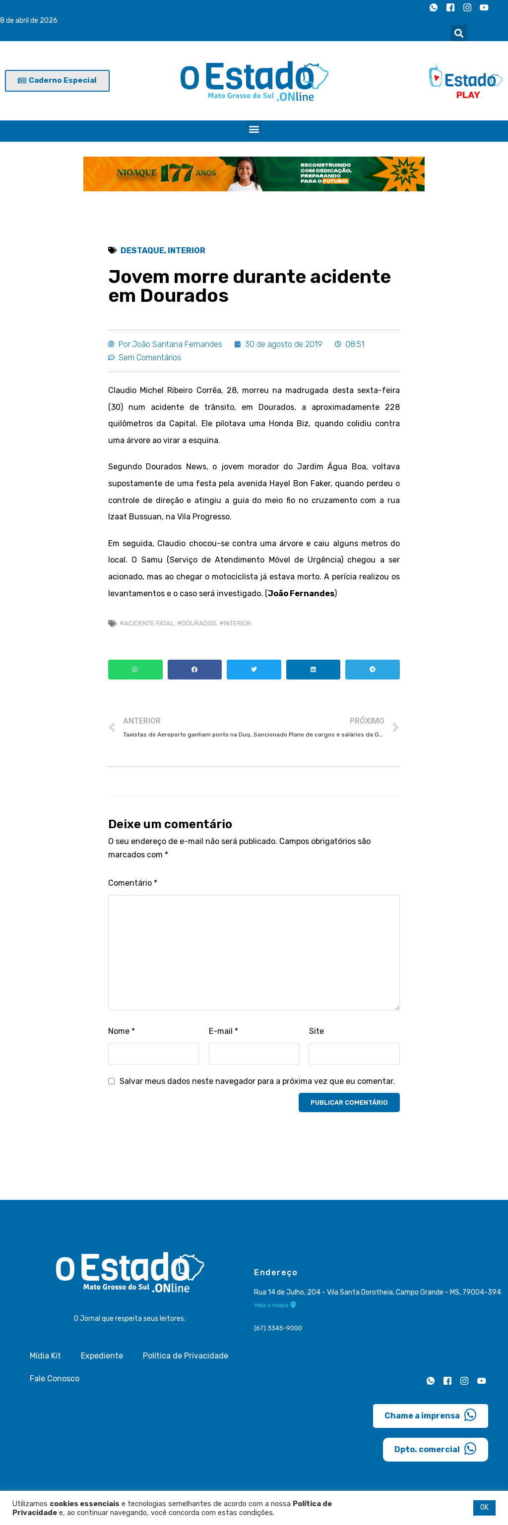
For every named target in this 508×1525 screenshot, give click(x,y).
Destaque (142, 250)
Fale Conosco (54, 1378)
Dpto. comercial (435, 1449)
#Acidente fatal (147, 623)
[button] (459, 33)
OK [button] (484, 1507)
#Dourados (196, 623)
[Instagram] (467, 7)
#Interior (235, 623)
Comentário (132, 883)
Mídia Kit (45, 1355)
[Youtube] (484, 7)
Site (316, 1031)
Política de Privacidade (185, 1355)
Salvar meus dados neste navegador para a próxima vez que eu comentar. (257, 1081)
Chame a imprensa (430, 1415)
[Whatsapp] (433, 7)
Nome (121, 1031)
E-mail (223, 1031)
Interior (186, 250)
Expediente (102, 1355)
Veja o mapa (275, 1304)
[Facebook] (450, 7)
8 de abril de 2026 (29, 20)
